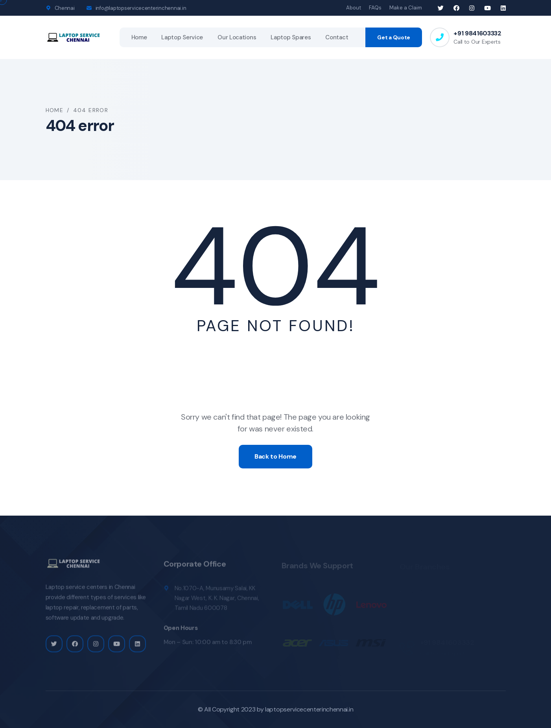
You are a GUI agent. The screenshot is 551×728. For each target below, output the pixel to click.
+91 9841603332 (477, 33)
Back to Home (275, 456)
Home (139, 37)
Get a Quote (393, 37)
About (353, 7)
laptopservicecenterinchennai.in (309, 709)
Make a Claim (405, 7)
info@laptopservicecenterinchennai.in (141, 8)
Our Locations (236, 37)
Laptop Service (182, 37)
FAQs (375, 7)
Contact (336, 37)
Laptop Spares (291, 37)
